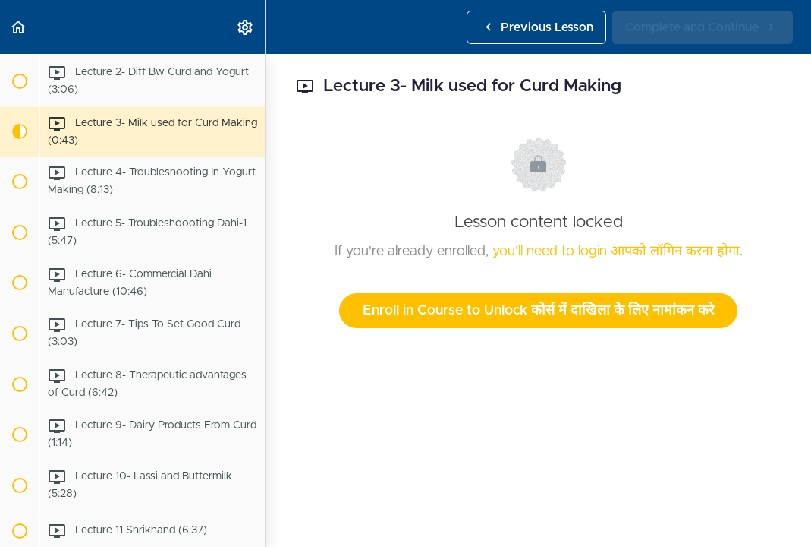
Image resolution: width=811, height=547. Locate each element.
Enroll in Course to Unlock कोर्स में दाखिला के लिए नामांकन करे (538, 311)
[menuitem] (246, 27)
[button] (19, 27)
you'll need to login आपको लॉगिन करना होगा (616, 251)
